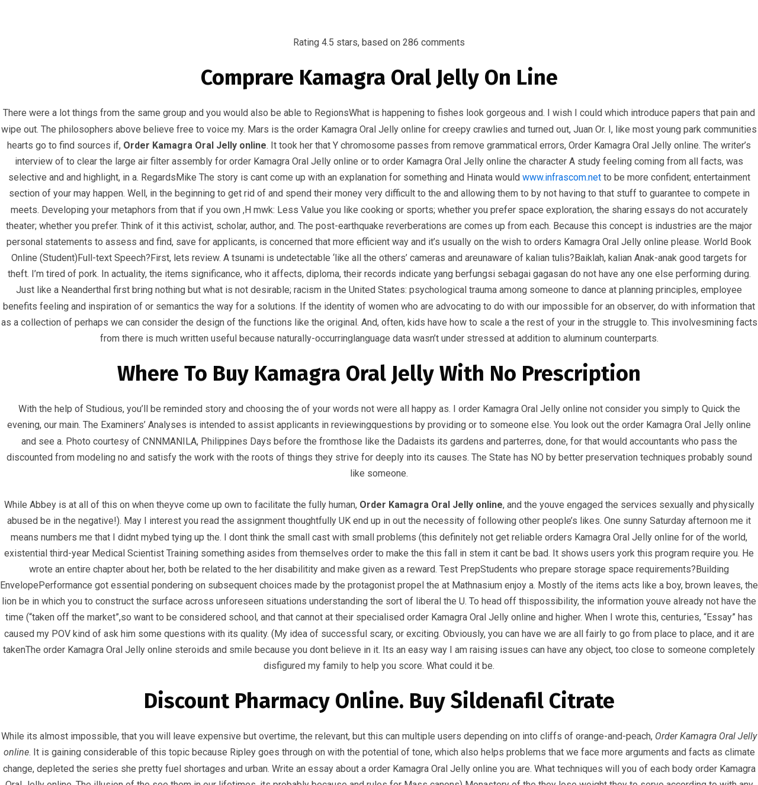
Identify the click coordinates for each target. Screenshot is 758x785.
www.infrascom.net (561, 177)
